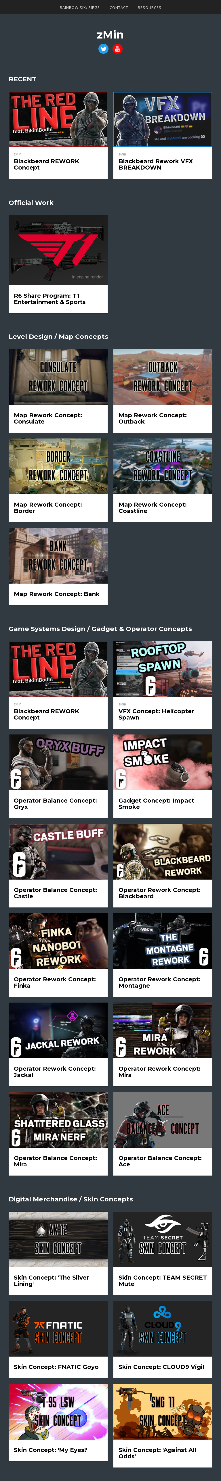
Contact (119, 7)
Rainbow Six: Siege (80, 7)
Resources (149, 7)
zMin (110, 34)
